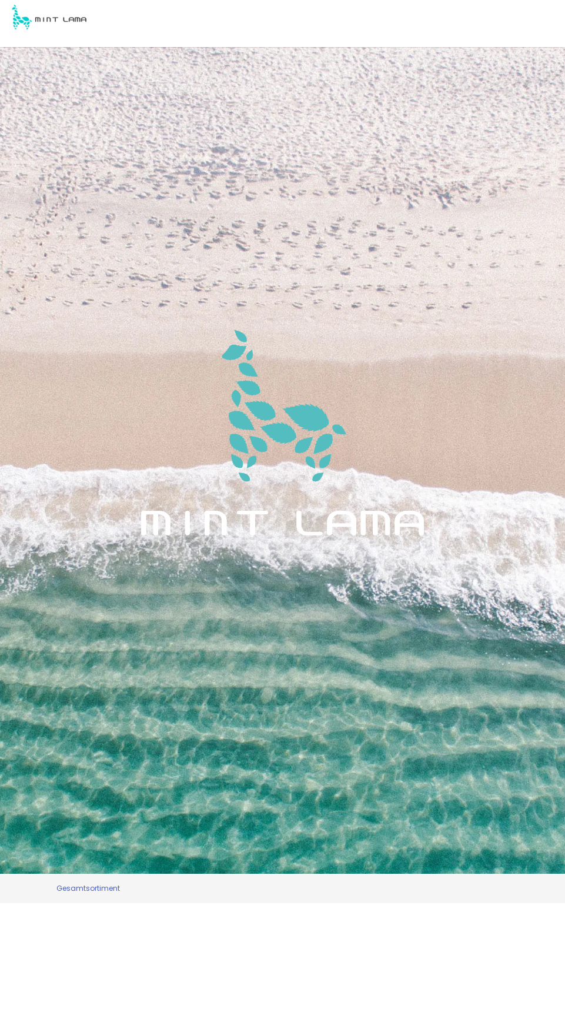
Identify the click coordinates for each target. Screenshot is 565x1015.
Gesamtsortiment (88, 888)
